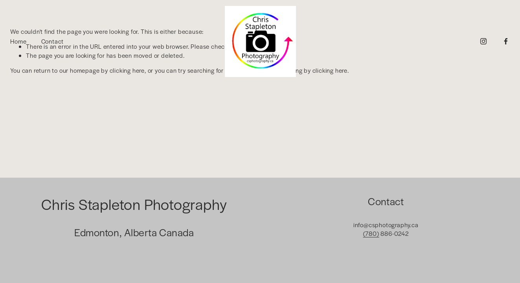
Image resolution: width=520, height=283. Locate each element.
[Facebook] (506, 41)
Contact (52, 41)
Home (18, 41)
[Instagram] (483, 41)
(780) (371, 233)
